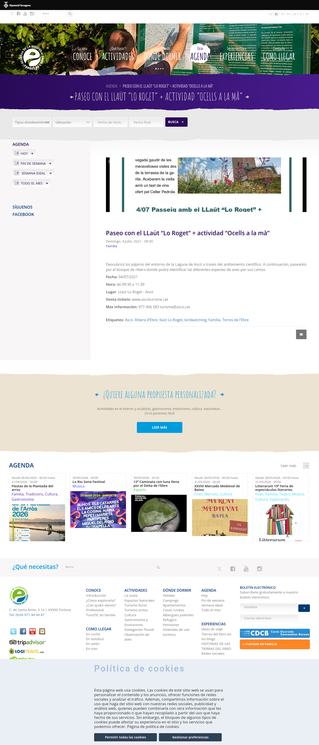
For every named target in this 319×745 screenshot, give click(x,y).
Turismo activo (136, 593)
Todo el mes (32, 169)
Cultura (51, 480)
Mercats (211, 480)
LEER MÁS (159, 414)
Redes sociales (212, 633)
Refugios (170, 603)
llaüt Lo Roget (171, 306)
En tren (92, 628)
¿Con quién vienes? (101, 588)
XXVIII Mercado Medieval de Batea (217, 474)
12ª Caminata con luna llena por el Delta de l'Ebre (156, 470)
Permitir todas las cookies (125, 737)
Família (214, 306)
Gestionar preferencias (190, 737)
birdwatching (195, 306)
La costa (130, 578)
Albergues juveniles (178, 598)
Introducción (96, 578)
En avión (92, 623)
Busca (173, 108)
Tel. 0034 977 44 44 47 (26, 601)
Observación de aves (136, 620)
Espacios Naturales (139, 583)
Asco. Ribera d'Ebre (141, 306)
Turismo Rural (135, 588)
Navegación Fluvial (139, 613)
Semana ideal (33, 159)
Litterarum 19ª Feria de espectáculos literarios (274, 474)
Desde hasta (33, 466)
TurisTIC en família (100, 598)
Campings (171, 583)
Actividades (118, 39)
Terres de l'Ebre (235, 306)
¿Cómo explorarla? (100, 583)
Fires (198, 480)
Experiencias (236, 39)
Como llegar (279, 39)
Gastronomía (23, 485)
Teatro (284, 480)
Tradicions (34, 480)
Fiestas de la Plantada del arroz (32, 474)
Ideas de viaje (212, 609)
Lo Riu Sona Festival (89, 468)
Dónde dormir (162, 39)
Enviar (304, 604)
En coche (93, 614)
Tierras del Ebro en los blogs (216, 616)
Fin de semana (33, 149)
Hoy (24, 139)
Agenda (200, 39)
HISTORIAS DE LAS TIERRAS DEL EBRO (216, 626)
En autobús (95, 618)
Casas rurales (173, 593)
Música (78, 472)
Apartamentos (174, 588)
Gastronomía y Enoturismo (136, 605)
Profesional (95, 593)
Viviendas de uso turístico (176, 615)
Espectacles (279, 485)
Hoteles (169, 578)
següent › (306, 452)
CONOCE (82, 39)
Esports (139, 476)
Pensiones (171, 608)
